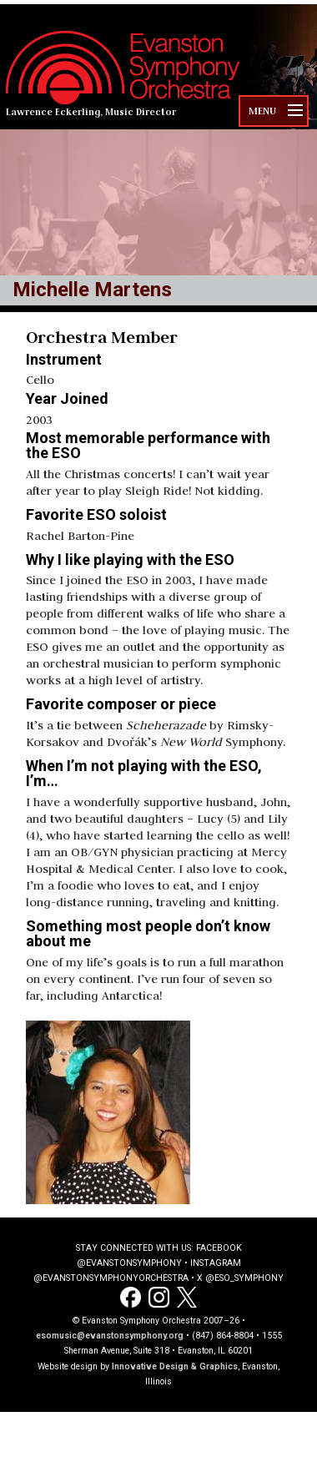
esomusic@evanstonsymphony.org (110, 1335)
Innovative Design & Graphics (175, 1366)
